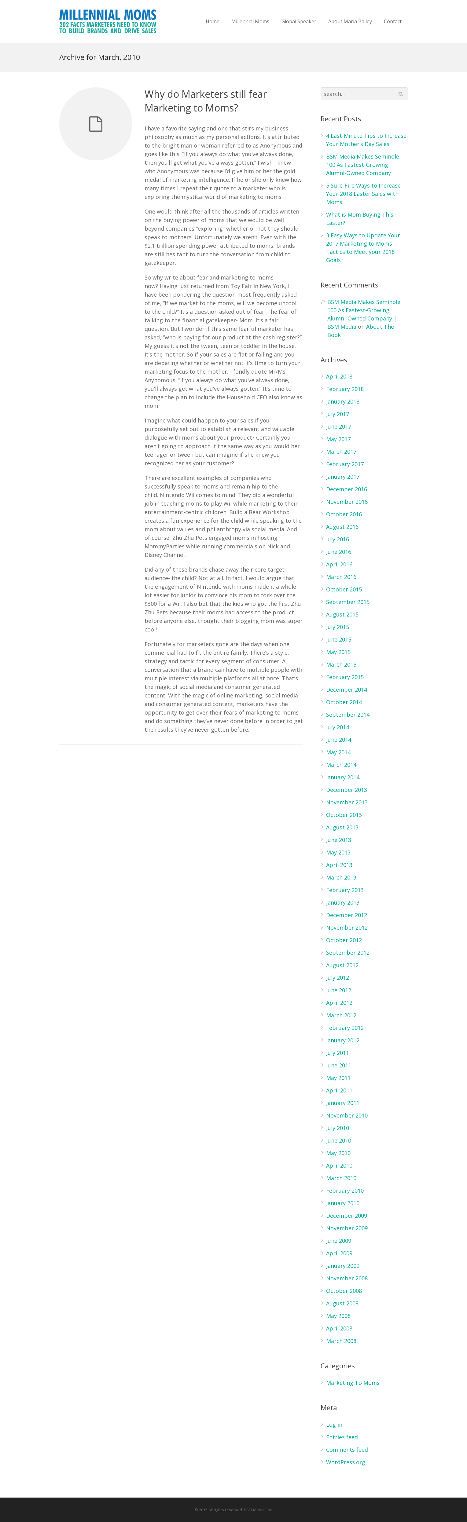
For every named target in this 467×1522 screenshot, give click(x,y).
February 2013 (345, 890)
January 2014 (342, 777)
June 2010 (338, 1140)
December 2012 (346, 915)
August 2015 (342, 614)
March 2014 (341, 764)
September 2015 (348, 602)
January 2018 (342, 401)
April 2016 (339, 564)
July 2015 (337, 627)
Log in (334, 1424)
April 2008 (339, 1328)
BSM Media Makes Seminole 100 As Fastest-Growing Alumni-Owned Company (362, 165)
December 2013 (346, 789)
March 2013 (341, 877)
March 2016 (341, 576)
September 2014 (348, 714)
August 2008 (342, 1303)
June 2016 (338, 551)
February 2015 (345, 677)
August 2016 (342, 526)
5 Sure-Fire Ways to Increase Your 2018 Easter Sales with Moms (363, 194)
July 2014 (337, 727)
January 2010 (342, 1203)
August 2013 (342, 827)
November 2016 (347, 501)
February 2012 (345, 1027)
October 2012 (344, 940)
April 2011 (339, 1090)
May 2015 (338, 652)
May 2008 (338, 1315)
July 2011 (337, 1052)
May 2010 (338, 1153)
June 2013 (338, 839)
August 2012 (342, 965)
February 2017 (345, 464)
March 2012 (341, 1015)
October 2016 (344, 514)
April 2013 (339, 865)
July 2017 (337, 414)
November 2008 (347, 1278)
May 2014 (338, 752)
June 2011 (338, 1065)
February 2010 (345, 1190)
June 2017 (338, 426)
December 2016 (346, 489)
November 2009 (347, 1228)
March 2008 (341, 1341)
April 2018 (339, 376)
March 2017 (341, 451)
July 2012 (337, 977)
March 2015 (341, 664)
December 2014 (346, 689)
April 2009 (339, 1253)
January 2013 (342, 902)
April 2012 (339, 1002)
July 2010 (337, 1128)
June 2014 (338, 739)
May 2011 (338, 1077)
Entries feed (342, 1437)
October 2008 (344, 1290)
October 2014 (344, 702)
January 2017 (342, 476)
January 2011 (342, 1103)
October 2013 (344, 814)
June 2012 (338, 990)
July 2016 (337, 539)
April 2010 (339, 1165)
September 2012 (348, 952)
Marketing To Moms (353, 1382)
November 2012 (347, 927)
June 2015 (338, 639)
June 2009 (338, 1240)
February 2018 (345, 389)
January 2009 (342, 1265)
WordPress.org (345, 1462)
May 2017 (338, 439)
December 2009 (346, 1215)
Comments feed (347, 1449)
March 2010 (341, 1178)
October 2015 (344, 589)
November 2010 (347, 1115)
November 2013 (347, 802)
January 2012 (342, 1040)
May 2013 (338, 852)
